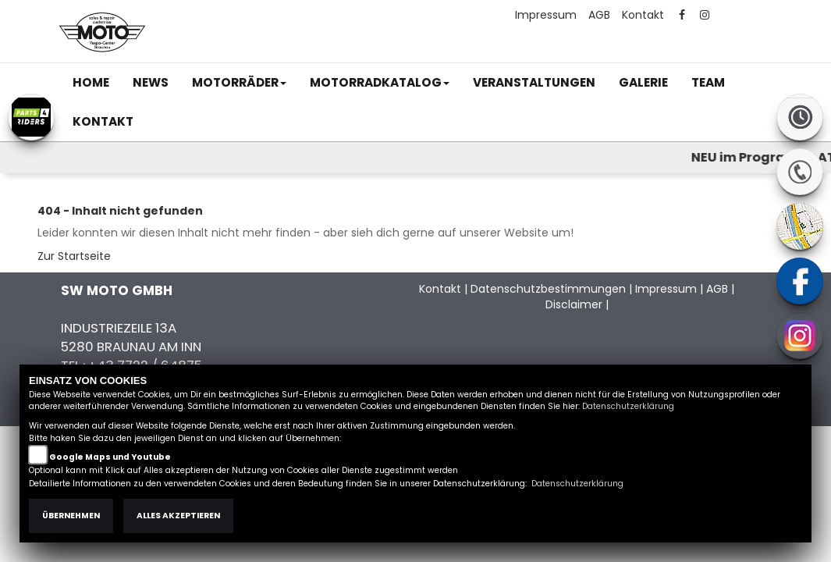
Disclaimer (573, 304)
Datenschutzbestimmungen (548, 289)
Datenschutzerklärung (628, 406)
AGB (599, 15)
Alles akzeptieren (178, 515)
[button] (239, 82)
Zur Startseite (74, 256)
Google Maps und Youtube (110, 457)
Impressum (546, 15)
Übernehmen (71, 515)
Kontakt (643, 15)
